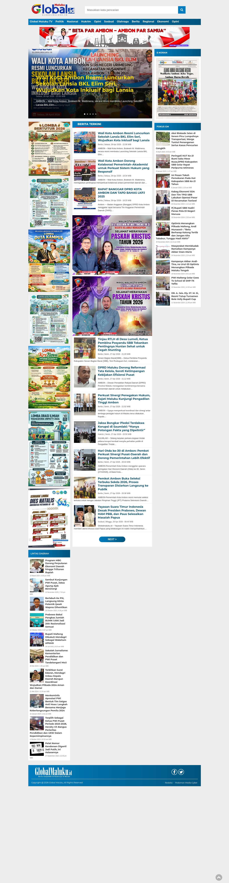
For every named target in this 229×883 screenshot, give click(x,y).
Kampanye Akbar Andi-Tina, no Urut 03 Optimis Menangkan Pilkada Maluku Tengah (185, 266)
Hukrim (86, 21)
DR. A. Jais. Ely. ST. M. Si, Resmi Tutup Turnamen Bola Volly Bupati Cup (185, 296)
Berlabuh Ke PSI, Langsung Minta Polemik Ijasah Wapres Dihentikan (56, 603)
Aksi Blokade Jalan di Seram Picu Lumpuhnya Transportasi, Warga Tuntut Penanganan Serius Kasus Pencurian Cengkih (177, 141)
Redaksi (169, 879)
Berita (136, 21)
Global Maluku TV (41, 21)
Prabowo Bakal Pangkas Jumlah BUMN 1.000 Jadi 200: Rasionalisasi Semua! (55, 620)
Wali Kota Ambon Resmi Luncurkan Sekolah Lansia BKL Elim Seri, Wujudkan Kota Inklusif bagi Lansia (85, 83)
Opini (97, 21)
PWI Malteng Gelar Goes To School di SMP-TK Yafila (185, 280)
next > (112, 539)
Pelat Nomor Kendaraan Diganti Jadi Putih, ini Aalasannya (56, 748)
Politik (60, 21)
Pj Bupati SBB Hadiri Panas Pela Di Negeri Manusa (183, 211)
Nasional (72, 21)
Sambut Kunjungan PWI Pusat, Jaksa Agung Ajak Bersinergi (56, 584)
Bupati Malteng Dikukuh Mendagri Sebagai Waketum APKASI (56, 638)
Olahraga (123, 21)
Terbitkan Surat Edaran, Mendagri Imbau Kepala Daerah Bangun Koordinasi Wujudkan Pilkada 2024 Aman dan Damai (47, 679)
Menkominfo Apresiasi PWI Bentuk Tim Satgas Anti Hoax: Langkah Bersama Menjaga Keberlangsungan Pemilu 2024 (49, 703)
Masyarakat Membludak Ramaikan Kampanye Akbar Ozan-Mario (185, 249)
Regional (148, 21)
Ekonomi (163, 21)
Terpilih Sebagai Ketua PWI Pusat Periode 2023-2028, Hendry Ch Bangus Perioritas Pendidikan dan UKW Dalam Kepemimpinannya (48, 726)
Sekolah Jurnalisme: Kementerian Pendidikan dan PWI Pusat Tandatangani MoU (56, 656)
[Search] (131, 10)
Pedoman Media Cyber (186, 879)
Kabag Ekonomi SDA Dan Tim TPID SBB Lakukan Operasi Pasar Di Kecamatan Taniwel (184, 196)
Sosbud (109, 21)
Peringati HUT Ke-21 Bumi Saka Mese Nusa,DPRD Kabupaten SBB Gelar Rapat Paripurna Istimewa (184, 161)
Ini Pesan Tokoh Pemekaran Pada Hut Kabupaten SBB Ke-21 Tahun (183, 180)
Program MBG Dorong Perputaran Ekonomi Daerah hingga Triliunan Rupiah (56, 566)
